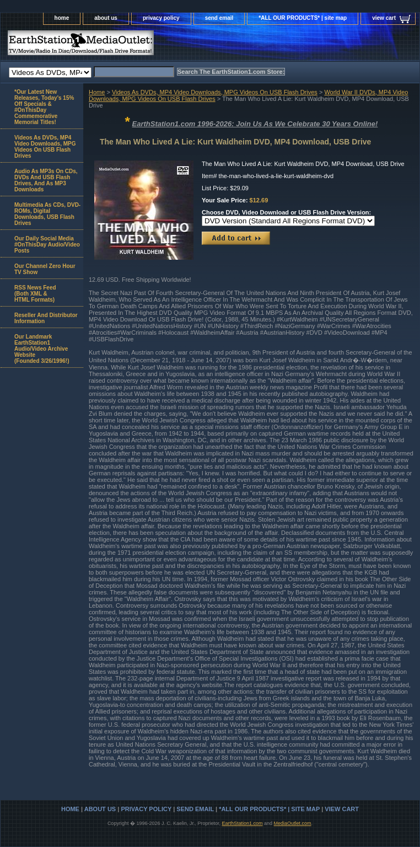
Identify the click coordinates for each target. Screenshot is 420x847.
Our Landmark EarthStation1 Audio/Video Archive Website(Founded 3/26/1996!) (41, 349)
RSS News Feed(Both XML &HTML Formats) (35, 294)
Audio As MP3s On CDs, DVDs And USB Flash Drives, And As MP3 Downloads (46, 180)
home (62, 18)
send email (219, 18)
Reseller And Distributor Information (46, 318)
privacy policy (161, 18)
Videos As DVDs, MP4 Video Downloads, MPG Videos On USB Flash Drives (214, 92)
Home (97, 92)
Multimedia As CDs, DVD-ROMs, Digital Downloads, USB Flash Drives (47, 214)
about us (105, 18)
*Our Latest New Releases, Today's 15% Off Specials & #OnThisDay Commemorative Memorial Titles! (44, 107)
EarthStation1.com (242, 823)
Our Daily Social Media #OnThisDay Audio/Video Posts (47, 244)
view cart (384, 18)
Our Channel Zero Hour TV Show (45, 269)
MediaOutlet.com (292, 823)
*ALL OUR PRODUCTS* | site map (303, 18)
